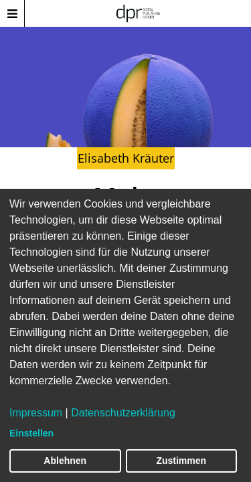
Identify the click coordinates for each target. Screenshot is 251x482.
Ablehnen (65, 460)
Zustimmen (181, 460)
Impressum (35, 412)
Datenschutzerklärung (123, 412)
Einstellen (31, 433)
